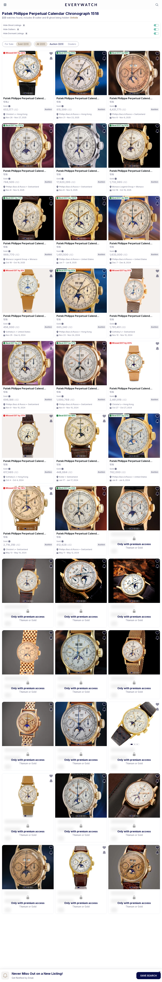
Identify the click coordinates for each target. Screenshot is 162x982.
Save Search (148, 975)
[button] (5, 5)
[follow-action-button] (51, 53)
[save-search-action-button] (51, 58)
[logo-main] (81, 5)
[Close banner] (159, 972)
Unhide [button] (74, 17)
